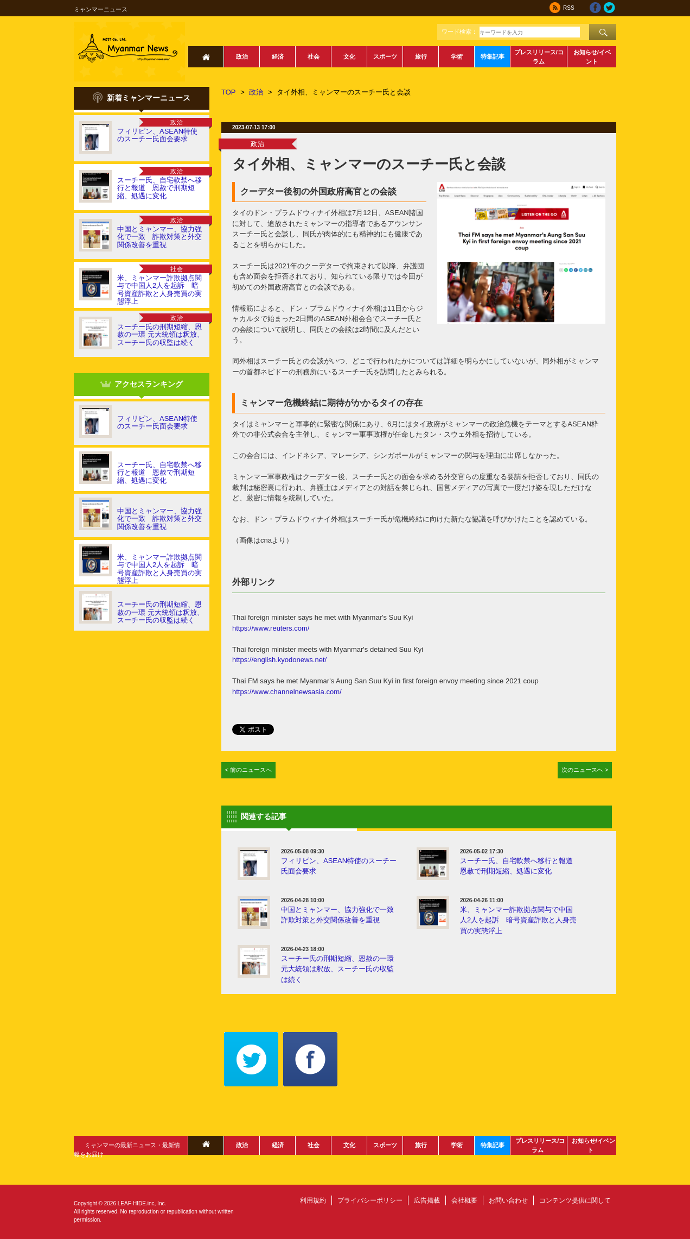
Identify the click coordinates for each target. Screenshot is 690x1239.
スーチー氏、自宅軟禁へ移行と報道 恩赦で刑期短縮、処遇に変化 (159, 188)
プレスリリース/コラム (539, 57)
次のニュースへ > (585, 769)
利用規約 (313, 1200)
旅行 (421, 56)
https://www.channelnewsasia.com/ (287, 692)
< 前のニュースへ (248, 769)
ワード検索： (459, 31)
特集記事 (492, 56)
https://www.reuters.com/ (270, 628)
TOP (228, 92)
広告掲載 (427, 1200)
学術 (457, 56)
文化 (349, 56)
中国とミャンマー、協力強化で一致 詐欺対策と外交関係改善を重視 (159, 237)
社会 (314, 56)
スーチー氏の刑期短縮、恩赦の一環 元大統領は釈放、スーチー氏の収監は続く (160, 335)
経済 (278, 56)
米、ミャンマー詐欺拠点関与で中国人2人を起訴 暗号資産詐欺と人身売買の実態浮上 (159, 289)
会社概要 (464, 1200)
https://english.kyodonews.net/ (279, 660)
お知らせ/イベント (592, 57)
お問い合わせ (508, 1200)
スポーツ (385, 56)
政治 (242, 56)
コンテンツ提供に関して (575, 1200)
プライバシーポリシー (370, 1200)
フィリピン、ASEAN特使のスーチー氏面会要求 (157, 135)
